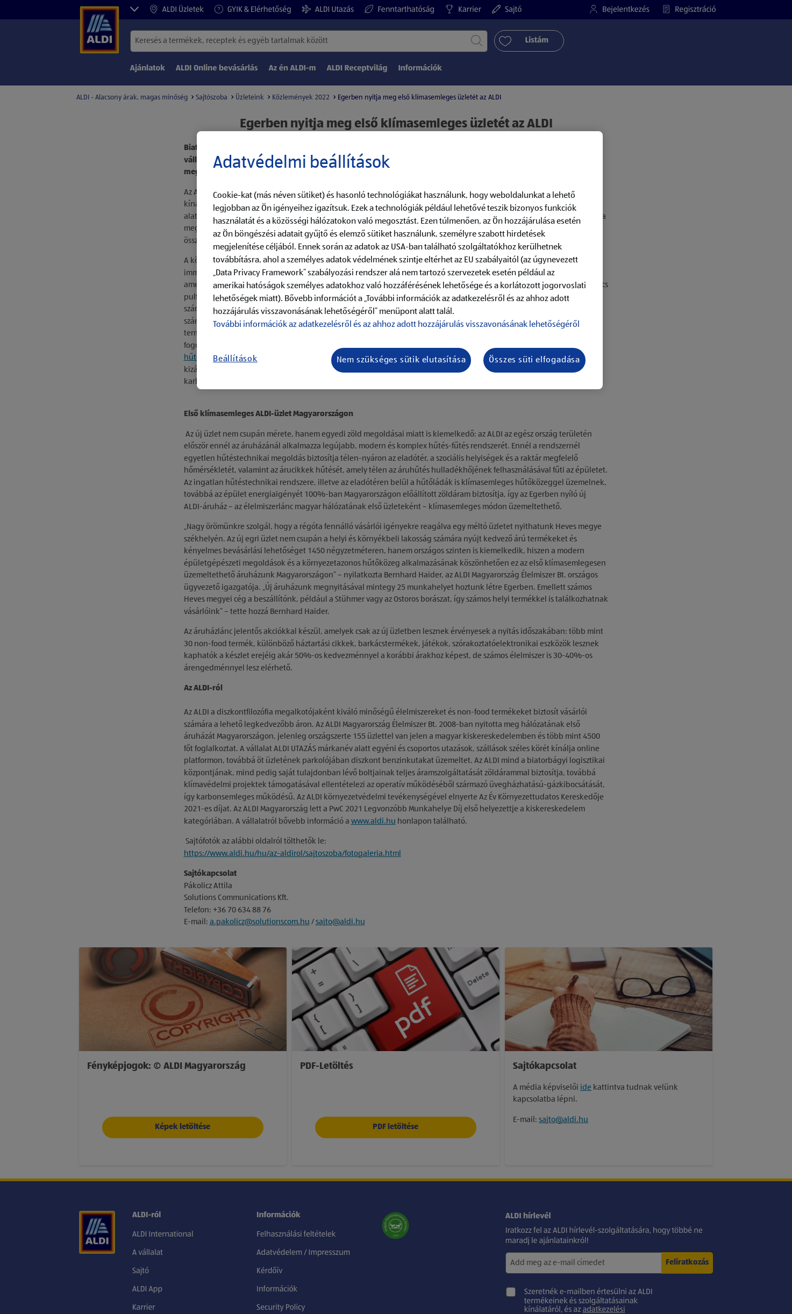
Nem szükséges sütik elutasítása (401, 360)
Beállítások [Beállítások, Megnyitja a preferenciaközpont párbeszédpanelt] (235, 359)
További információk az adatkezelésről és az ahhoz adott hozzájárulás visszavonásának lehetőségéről (396, 324)
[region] (400, 260)
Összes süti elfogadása (534, 360)
